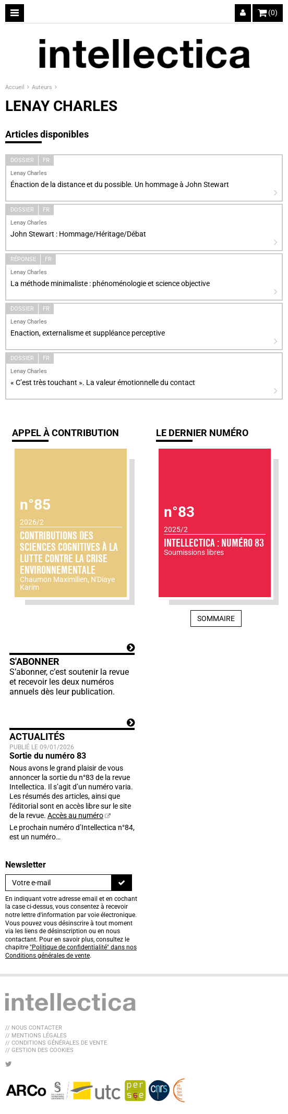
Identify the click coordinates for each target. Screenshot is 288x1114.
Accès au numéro (75, 815)
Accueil (15, 87)
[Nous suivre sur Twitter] (8, 1064)
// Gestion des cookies (39, 1050)
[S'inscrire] (121, 882)
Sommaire (216, 618)
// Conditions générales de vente (56, 1042)
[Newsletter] (58, 882)
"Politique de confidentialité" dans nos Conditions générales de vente (71, 951)
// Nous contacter (33, 1027)
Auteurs (43, 87)
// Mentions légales (36, 1035)
